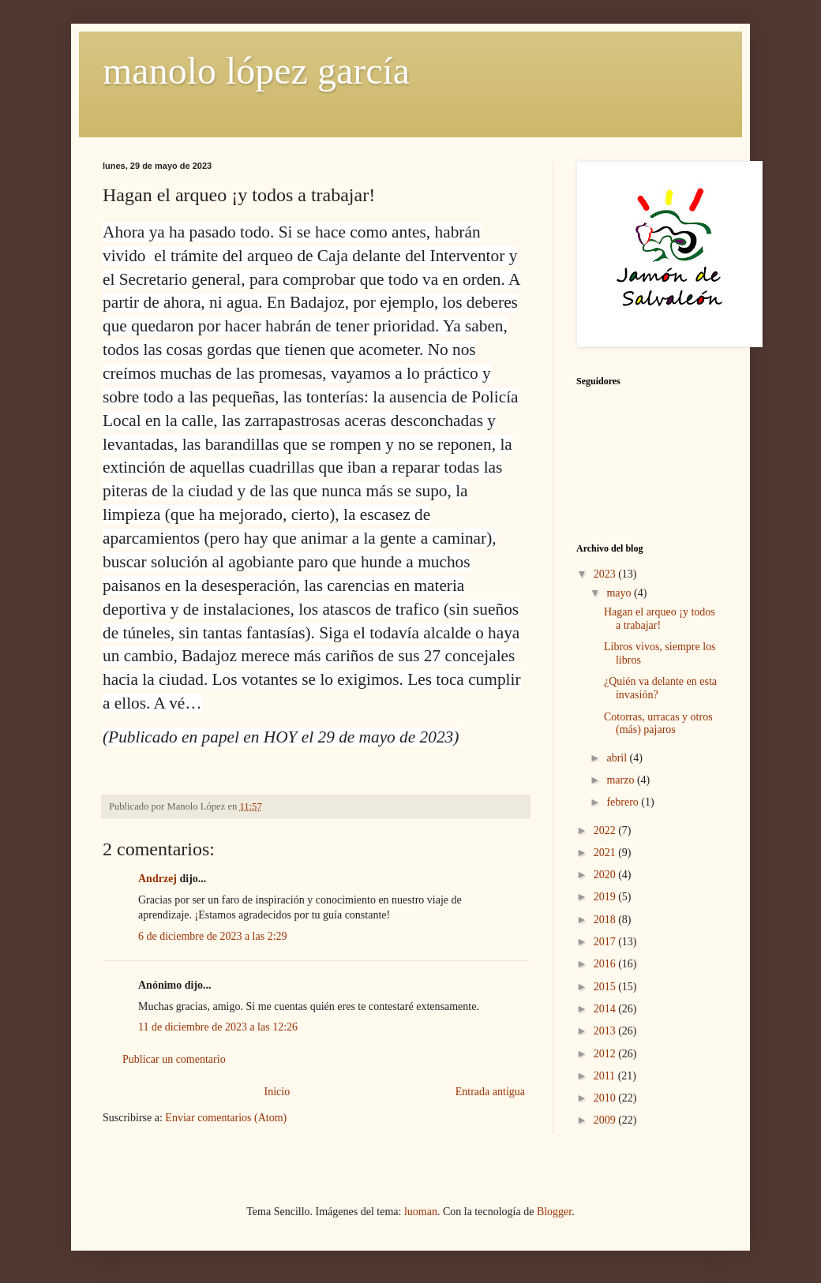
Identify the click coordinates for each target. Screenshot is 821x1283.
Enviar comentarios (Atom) (226, 1118)
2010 (606, 1098)
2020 (606, 875)
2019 (606, 897)
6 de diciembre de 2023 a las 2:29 (212, 936)
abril (617, 758)
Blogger (554, 1212)
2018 (606, 920)
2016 (606, 964)
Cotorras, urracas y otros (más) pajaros (658, 723)
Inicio (277, 1092)
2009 (606, 1120)
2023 (606, 574)
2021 (606, 852)
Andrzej (157, 879)
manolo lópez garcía (256, 71)
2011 (606, 1076)
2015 (606, 987)
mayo (620, 593)
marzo (621, 780)
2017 (606, 942)
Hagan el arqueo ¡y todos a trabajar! (659, 618)
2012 (606, 1054)
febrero (623, 802)
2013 (606, 1031)
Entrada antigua (490, 1092)
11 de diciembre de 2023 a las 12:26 (218, 1027)
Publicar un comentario (174, 1059)
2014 (606, 1009)
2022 (606, 830)
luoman (420, 1212)
